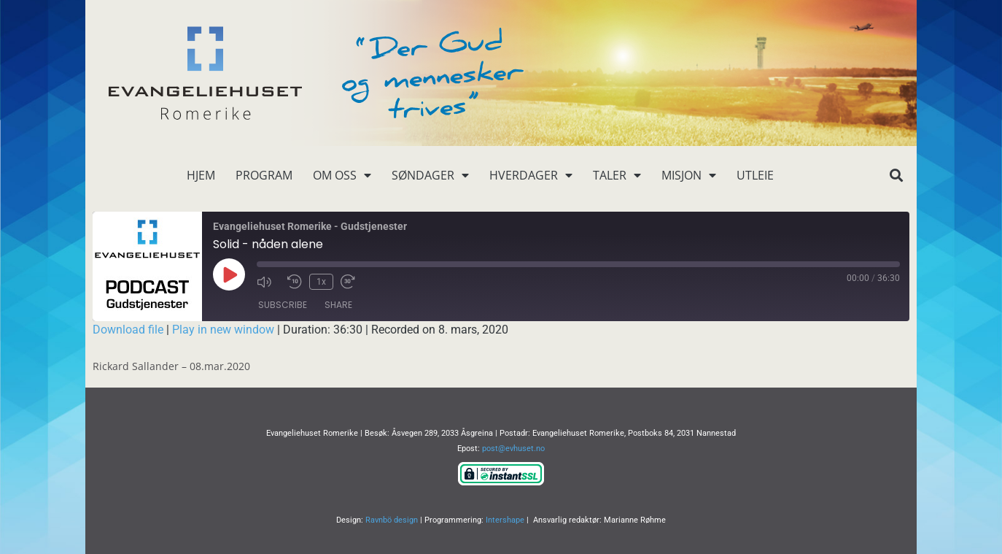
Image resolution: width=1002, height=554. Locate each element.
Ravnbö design (391, 520)
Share (338, 305)
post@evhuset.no (513, 448)
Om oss (342, 175)
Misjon (688, 175)
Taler (617, 175)
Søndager (430, 175)
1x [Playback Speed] (321, 282)
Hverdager (530, 175)
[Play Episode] (229, 274)
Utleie (755, 175)
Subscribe (282, 305)
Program (264, 175)
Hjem (201, 175)
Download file (128, 329)
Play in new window (223, 329)
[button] (896, 175)
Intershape (505, 520)
